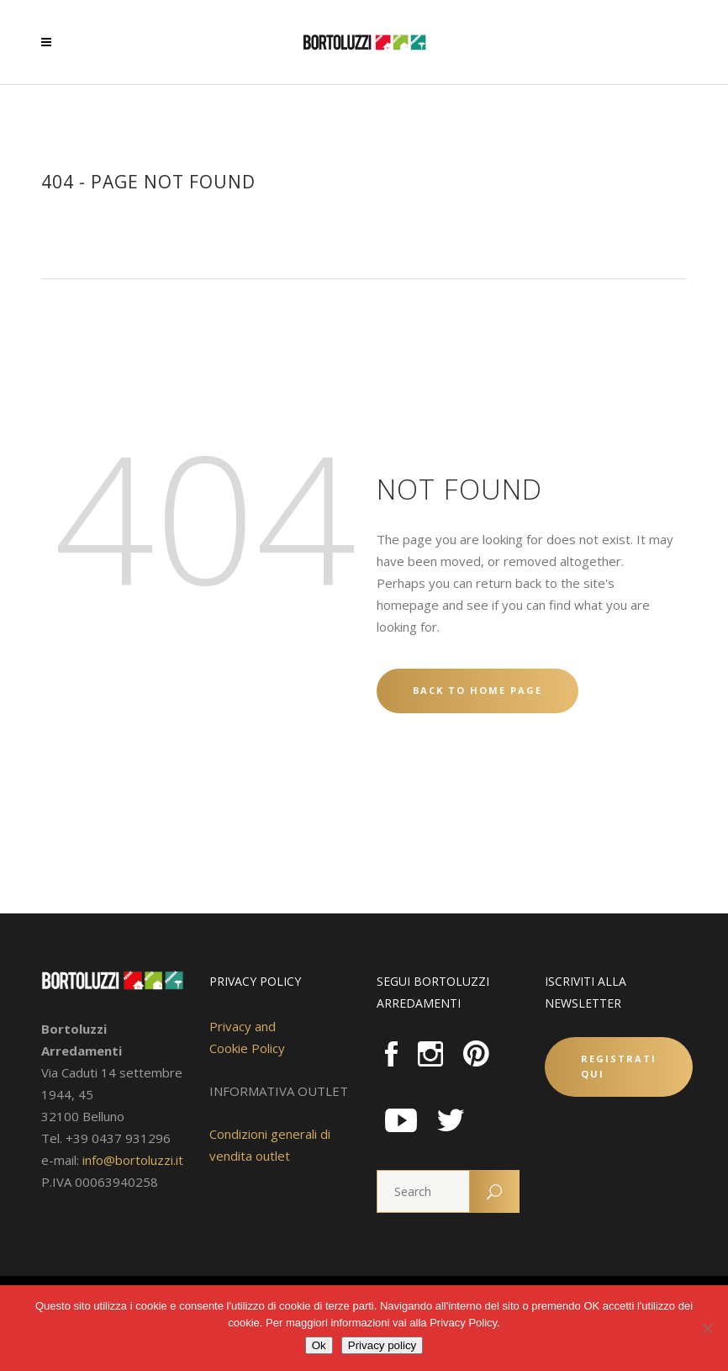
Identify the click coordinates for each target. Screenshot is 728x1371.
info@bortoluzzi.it (132, 1159)
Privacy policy (382, 1345)
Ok (319, 1345)
